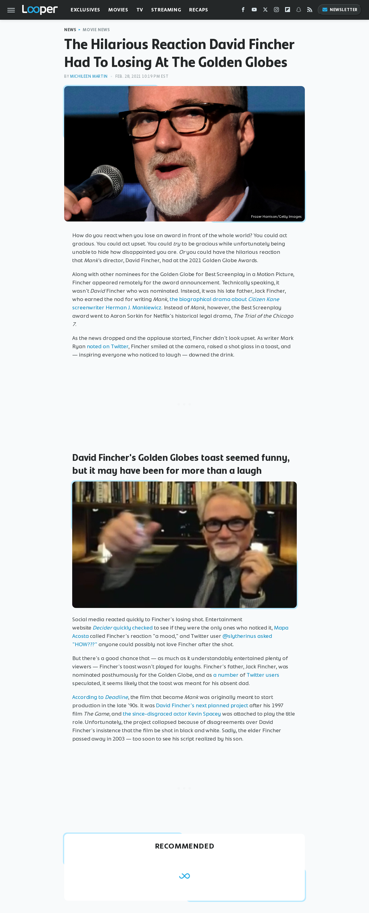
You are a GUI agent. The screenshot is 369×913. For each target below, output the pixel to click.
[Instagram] (276, 11)
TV (139, 9)
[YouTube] (254, 11)
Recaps (198, 9)
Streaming (166, 9)
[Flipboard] (287, 11)
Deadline (116, 697)
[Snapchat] (299, 11)
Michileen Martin (89, 76)
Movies (118, 9)
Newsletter (340, 9)
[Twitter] (265, 11)
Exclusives (85, 9)
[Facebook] (243, 11)
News (70, 30)
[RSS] (310, 11)
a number (225, 675)
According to (88, 697)
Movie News (96, 30)
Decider (103, 627)
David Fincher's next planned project (202, 705)
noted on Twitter (107, 346)
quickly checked (133, 627)
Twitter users (263, 675)
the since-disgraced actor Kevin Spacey (172, 713)
